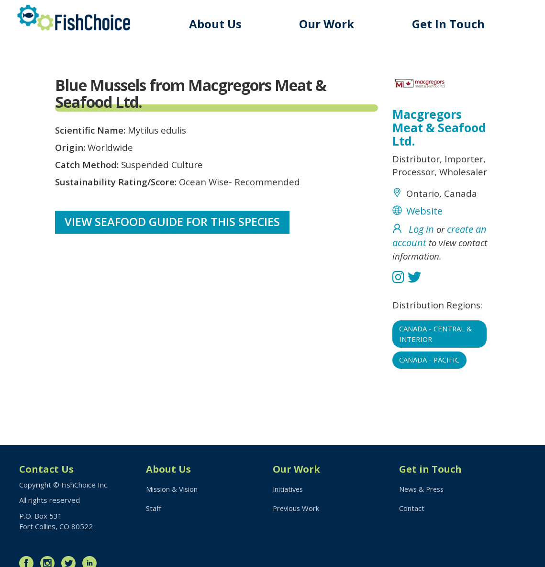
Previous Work (297, 508)
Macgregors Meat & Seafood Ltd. (439, 128)
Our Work (329, 24)
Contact (411, 508)
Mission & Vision (172, 489)
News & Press (423, 489)
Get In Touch (449, 24)
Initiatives (289, 489)
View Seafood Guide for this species (173, 229)
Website (424, 229)
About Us (219, 24)
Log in (421, 247)
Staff (153, 508)
